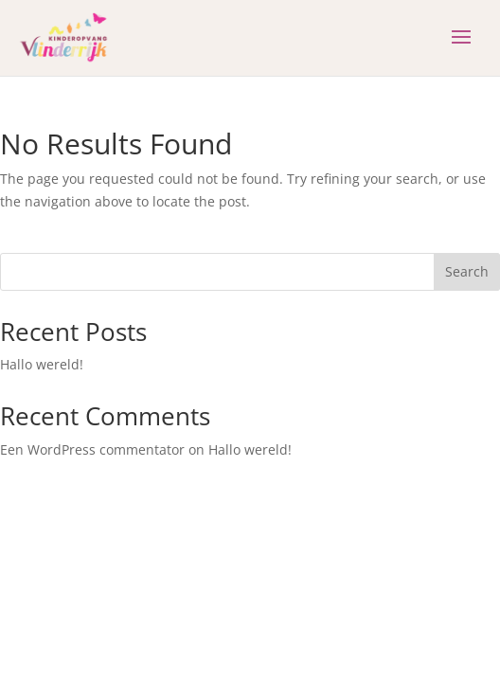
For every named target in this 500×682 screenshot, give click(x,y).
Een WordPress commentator (92, 449)
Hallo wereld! (41, 364)
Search (467, 271)
